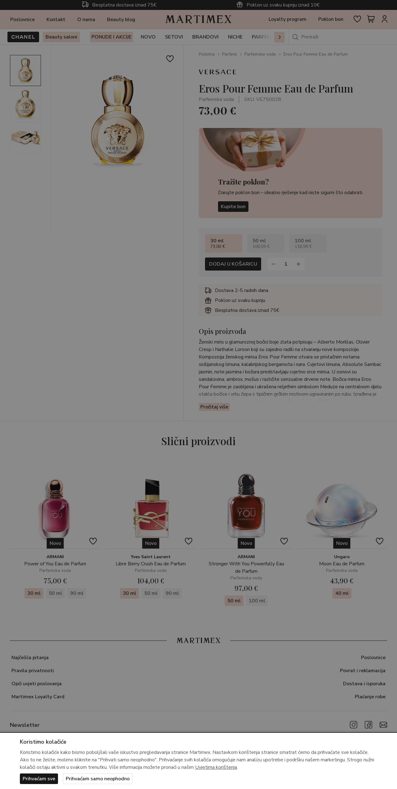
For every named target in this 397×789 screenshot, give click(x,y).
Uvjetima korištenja (216, 767)
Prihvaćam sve (39, 778)
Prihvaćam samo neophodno (98, 778)
